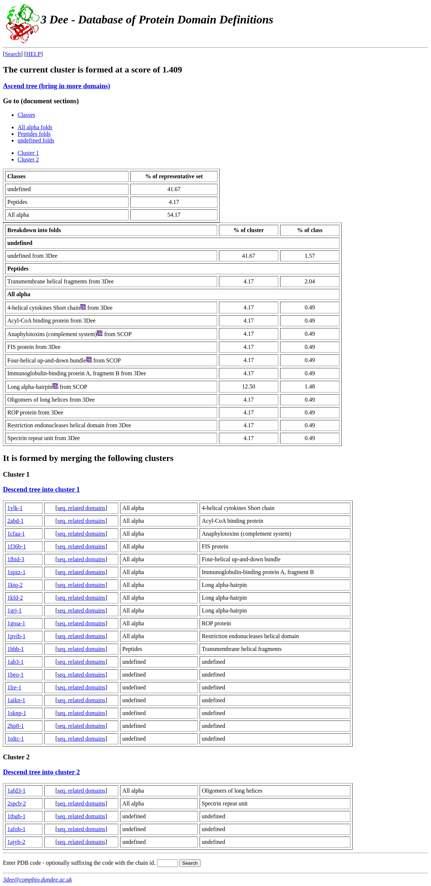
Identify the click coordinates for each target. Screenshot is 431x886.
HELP (33, 54)
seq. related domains (81, 508)
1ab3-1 (15, 662)
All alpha (18, 294)
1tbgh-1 (16, 816)
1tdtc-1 (15, 739)
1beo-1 (15, 674)
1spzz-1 (16, 572)
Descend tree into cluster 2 (41, 772)
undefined (19, 243)
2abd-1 (15, 521)
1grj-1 (14, 610)
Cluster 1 (28, 153)
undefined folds (36, 140)
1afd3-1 (16, 791)
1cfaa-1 (16, 534)
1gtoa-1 (16, 623)
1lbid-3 (15, 559)
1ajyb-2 (16, 842)
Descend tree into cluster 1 (41, 489)
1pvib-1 (16, 636)
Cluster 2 (28, 159)
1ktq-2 (15, 585)
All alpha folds (35, 127)
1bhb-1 (15, 649)
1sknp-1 (16, 713)
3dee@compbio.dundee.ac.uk (37, 879)
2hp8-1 (15, 726)
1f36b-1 (16, 546)
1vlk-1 (15, 508)
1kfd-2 (15, 598)
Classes (26, 115)
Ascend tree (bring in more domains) (56, 86)
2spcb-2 (16, 803)
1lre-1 (14, 687)
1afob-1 (16, 829)
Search (13, 54)
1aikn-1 (16, 700)
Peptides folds (34, 134)
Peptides (18, 268)
